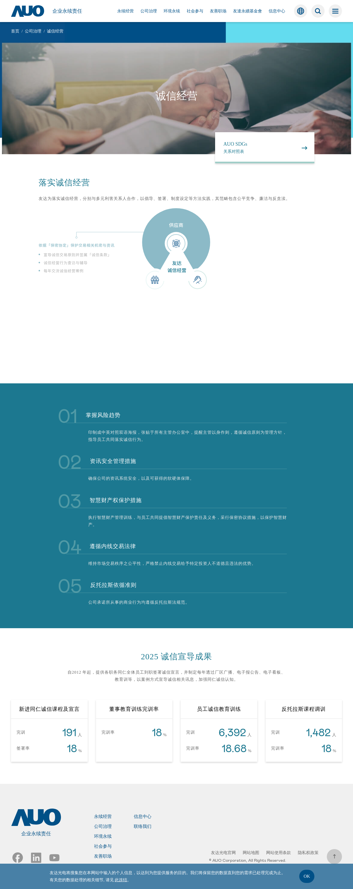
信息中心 (142, 816)
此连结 (121, 880)
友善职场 (103, 856)
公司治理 (103, 826)
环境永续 (103, 836)
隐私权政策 (308, 852)
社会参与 (103, 846)
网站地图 (251, 852)
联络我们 (142, 826)
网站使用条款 (278, 852)
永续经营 (103, 816)
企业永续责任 (67, 11)
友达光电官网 (223, 852)
